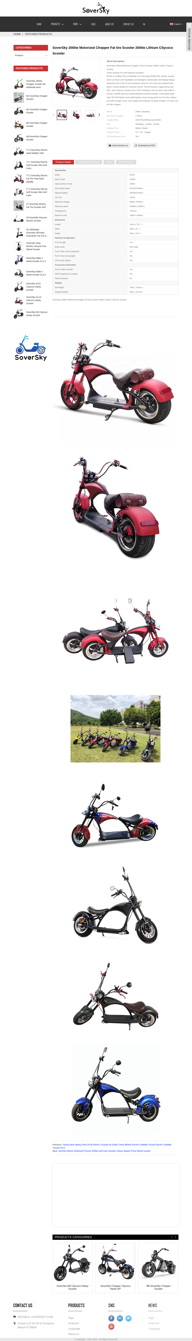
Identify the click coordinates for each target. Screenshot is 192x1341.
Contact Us (128, 24)
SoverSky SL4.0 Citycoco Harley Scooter (33, 300)
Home (39, 24)
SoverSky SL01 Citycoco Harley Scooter (33, 286)
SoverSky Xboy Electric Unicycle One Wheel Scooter (36, 246)
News (77, 24)
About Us (109, 24)
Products (57, 24)
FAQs (93, 24)
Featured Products (38, 34)
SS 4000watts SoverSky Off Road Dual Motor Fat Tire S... (37, 232)
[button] (99, 115)
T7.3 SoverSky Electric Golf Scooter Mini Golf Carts (37, 192)
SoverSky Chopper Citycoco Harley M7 (115, 1287)
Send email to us (120, 145)
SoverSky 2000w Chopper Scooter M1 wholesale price (36, 84)
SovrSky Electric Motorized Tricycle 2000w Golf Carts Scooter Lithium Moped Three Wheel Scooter (104, 1151)
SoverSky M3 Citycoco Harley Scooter (72, 1287)
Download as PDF (146, 145)
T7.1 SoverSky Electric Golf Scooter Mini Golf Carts (37, 165)
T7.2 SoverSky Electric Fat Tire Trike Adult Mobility (37, 178)
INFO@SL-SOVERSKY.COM (25, 1316)
